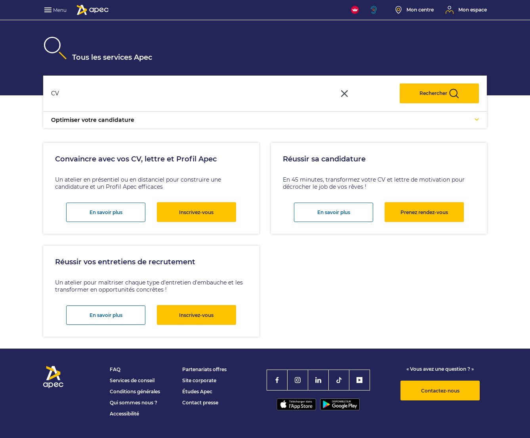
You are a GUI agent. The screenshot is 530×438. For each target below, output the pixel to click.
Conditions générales (135, 391)
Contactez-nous (440, 391)
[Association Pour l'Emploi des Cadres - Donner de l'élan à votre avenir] (93, 10)
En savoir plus (106, 212)
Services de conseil (132, 380)
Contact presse (200, 403)
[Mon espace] (466, 10)
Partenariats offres (204, 369)
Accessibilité (124, 414)
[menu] (56, 10)
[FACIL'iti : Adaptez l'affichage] (355, 10)
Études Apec (197, 391)
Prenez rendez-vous (424, 212)
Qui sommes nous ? (133, 403)
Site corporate (199, 380)
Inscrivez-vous (196, 212)
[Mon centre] (414, 10)
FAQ (115, 369)
